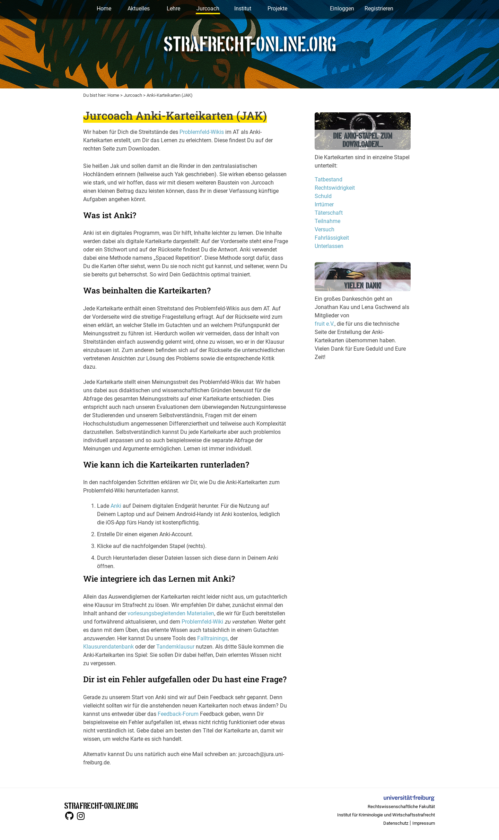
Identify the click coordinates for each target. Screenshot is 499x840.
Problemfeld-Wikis (202, 132)
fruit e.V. (324, 323)
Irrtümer (324, 204)
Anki (116, 506)
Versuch (324, 229)
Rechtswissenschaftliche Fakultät (401, 806)
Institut (242, 8)
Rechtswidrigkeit (335, 188)
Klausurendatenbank (108, 646)
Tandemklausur (175, 646)
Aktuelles (139, 8)
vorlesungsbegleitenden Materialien (171, 613)
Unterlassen (329, 246)
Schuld (323, 196)
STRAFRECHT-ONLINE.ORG (101, 805)
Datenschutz (395, 823)
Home (104, 8)
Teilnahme (327, 221)
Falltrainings (212, 638)
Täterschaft (329, 212)
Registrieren (379, 8)
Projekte (277, 8)
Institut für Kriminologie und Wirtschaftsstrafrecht (386, 814)
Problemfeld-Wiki (202, 621)
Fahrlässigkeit (332, 237)
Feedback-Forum (178, 714)
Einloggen (342, 8)
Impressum (423, 823)
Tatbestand (328, 179)
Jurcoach (207, 8)
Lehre (173, 8)
